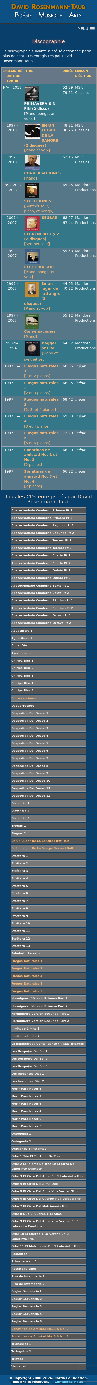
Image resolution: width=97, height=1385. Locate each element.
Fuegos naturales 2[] (41, 388)
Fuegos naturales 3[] (41, 404)
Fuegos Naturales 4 (26, 983)
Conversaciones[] (39, 334)
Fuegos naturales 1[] (41, 371)
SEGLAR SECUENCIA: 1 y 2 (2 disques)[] (41, 231)
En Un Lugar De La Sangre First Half (40, 841)
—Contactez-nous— (68, 1382)
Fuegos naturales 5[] (41, 438)
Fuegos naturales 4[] (41, 421)
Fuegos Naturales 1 (26, 961)
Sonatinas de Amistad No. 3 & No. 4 (39, 1336)
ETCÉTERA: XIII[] (39, 272)
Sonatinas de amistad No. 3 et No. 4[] (40, 478)
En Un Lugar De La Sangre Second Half (42, 848)
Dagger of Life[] (41, 351)
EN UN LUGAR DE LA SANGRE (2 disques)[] (41, 137)
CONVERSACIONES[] (42, 175)
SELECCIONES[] (39, 206)
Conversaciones (23, 698)
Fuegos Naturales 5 (26, 991)
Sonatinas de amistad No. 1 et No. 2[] (40, 457)
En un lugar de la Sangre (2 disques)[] (42, 296)
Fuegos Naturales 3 (26, 976)
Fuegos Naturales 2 (26, 968)
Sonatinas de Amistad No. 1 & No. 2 (39, 1329)
